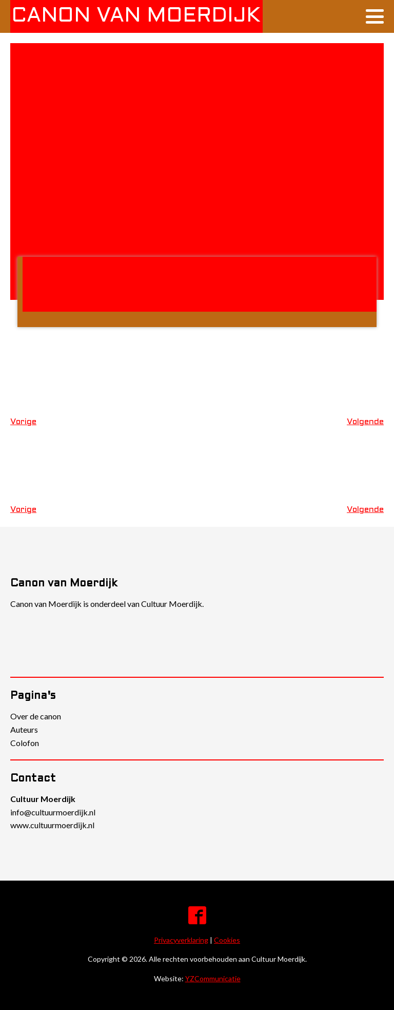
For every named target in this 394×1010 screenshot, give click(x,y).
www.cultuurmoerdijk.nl (52, 825)
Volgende (365, 422)
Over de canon (35, 716)
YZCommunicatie (213, 978)
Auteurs (24, 729)
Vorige (23, 422)
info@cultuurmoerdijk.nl (52, 812)
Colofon (24, 743)
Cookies (227, 940)
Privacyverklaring (181, 940)
